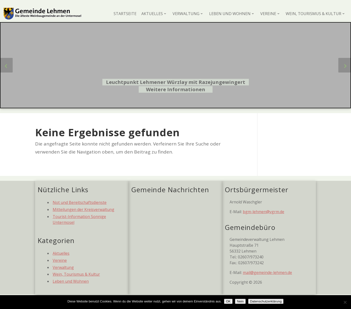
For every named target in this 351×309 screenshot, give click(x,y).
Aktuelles (61, 253)
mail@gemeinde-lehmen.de (267, 272)
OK (228, 301)
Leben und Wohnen (71, 281)
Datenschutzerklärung (266, 301)
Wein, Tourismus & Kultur (76, 274)
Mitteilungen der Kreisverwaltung (83, 209)
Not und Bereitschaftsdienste (80, 202)
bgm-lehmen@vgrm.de (263, 211)
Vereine (60, 260)
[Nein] (344, 302)
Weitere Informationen (175, 89)
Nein (240, 301)
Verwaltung (63, 267)
